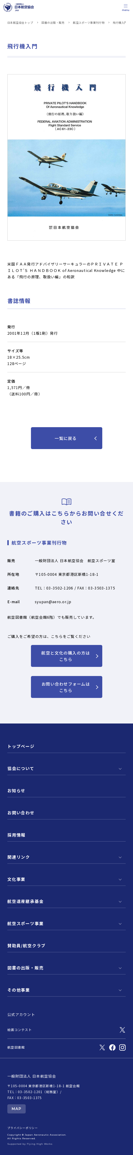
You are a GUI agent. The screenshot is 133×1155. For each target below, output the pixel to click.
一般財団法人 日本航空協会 (31, 1076)
